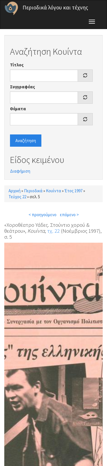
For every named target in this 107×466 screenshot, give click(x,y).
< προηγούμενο (42, 214)
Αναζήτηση (25, 140)
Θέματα (18, 108)
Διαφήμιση (20, 171)
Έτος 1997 (73, 190)
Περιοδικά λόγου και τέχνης (55, 7)
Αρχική (15, 190)
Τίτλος (17, 65)
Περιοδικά (33, 190)
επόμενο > (69, 214)
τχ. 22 (53, 230)
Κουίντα (53, 190)
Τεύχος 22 (17, 196)
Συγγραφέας (22, 86)
